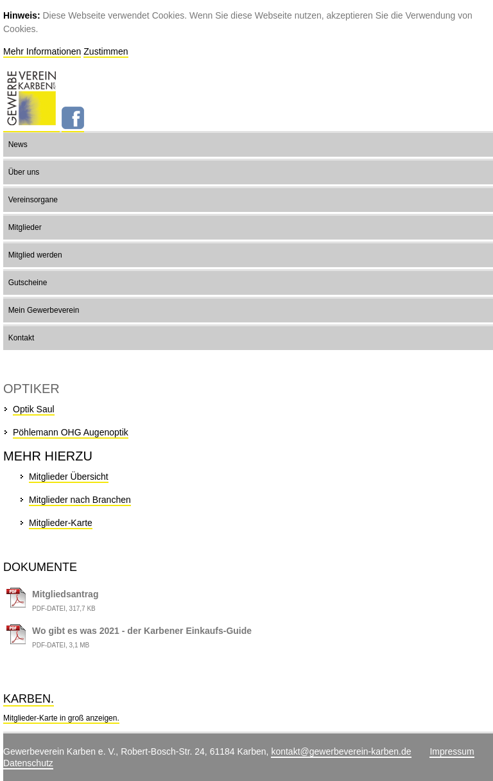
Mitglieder (25, 227)
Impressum (451, 751)
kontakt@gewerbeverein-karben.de (341, 751)
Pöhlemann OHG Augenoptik (70, 432)
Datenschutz (28, 763)
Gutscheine (28, 282)
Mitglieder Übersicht (68, 476)
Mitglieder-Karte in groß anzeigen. (61, 718)
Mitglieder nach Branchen (80, 500)
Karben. (28, 698)
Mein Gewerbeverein (44, 310)
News (18, 144)
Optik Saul (34, 409)
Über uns (24, 172)
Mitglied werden (35, 254)
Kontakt (21, 337)
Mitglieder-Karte (60, 523)
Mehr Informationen (42, 51)
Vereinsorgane (33, 199)
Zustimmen (105, 51)
